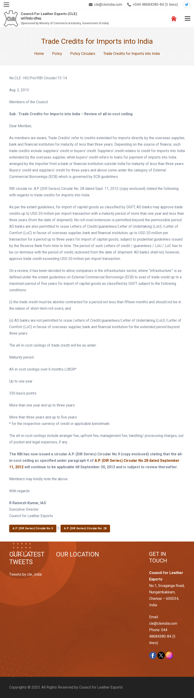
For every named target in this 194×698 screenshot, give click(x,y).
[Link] (11, 18)
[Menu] (187, 18)
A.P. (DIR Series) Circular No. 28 (85, 528)
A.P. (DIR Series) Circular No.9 (32, 528)
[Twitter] (186, 4)
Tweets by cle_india (25, 574)
